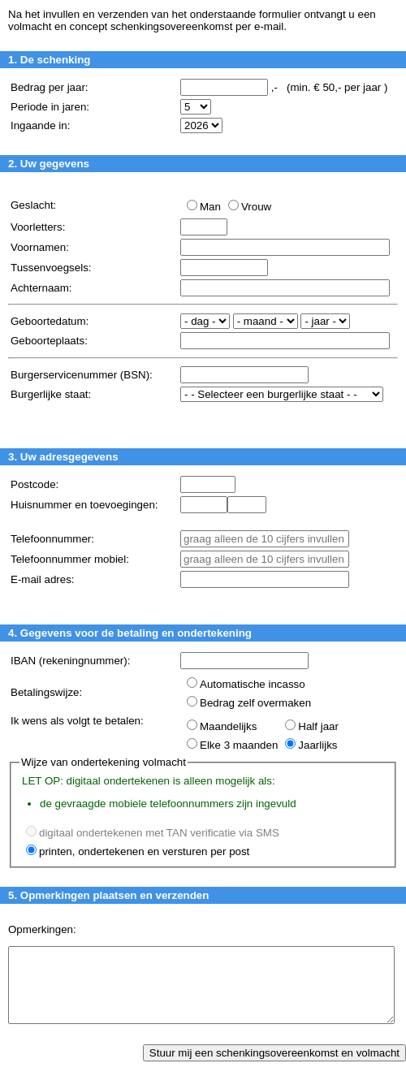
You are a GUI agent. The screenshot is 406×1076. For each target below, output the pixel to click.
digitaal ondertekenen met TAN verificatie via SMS (159, 833)
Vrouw (256, 207)
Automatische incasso (252, 684)
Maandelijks (228, 726)
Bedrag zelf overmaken (255, 703)
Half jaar (318, 726)
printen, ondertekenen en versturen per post (144, 851)
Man (210, 207)
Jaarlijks (317, 745)
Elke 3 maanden (239, 745)
